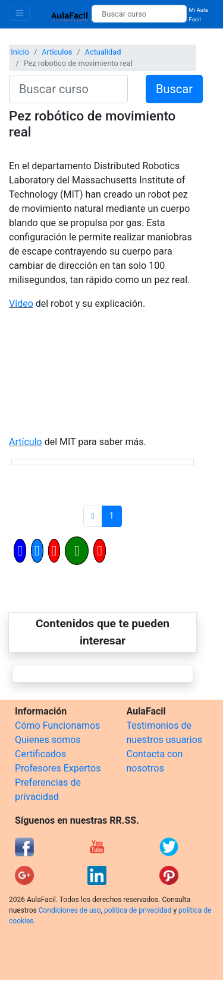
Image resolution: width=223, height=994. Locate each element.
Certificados (40, 754)
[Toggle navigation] (20, 13)
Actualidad (103, 51)
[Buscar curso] (139, 14)
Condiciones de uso (70, 910)
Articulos (57, 51)
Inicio (20, 51)
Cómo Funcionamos (57, 725)
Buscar (174, 89)
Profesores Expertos (57, 768)
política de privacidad (137, 910)
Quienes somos (48, 739)
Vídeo (21, 303)
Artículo (25, 441)
